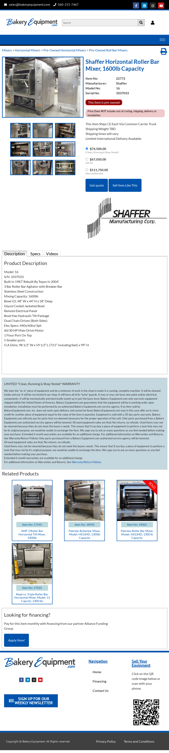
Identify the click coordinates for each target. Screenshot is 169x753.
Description (14, 253)
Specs (35, 253)
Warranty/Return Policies (86, 462)
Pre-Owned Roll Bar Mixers (108, 50)
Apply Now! (16, 640)
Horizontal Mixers (27, 50)
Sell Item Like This (125, 185)
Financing (99, 681)
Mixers (7, 50)
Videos (52, 253)
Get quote (97, 185)
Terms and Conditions (139, 741)
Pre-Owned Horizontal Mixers (64, 50)
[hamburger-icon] (162, 40)
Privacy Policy (106, 741)
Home (97, 672)
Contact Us (101, 690)
